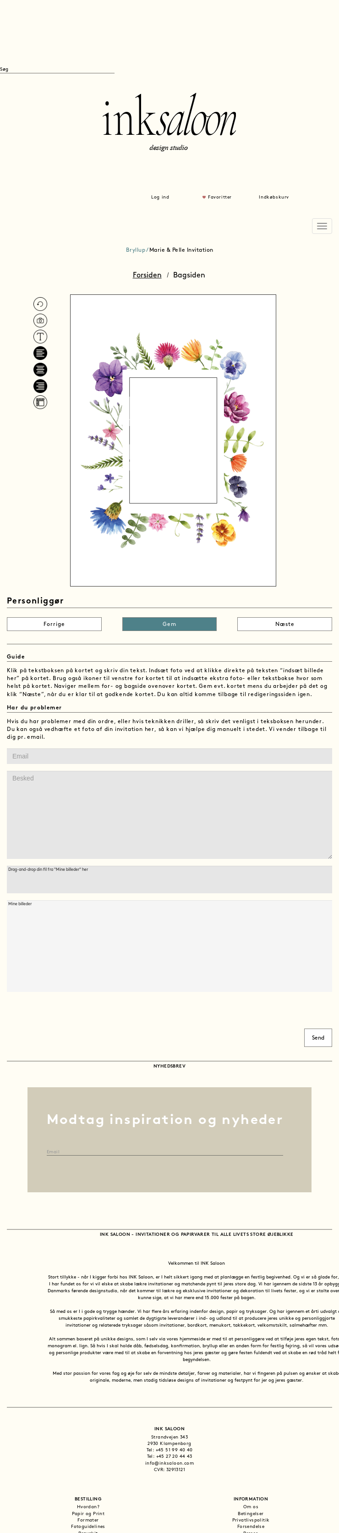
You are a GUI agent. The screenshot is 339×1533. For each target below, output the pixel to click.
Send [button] (318, 1038)
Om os (250, 1507)
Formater (87, 1520)
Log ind (160, 197)
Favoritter (220, 197)
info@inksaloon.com (169, 1463)
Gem (169, 624)
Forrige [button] (54, 624)
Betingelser (250, 1513)
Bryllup (136, 250)
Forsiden (147, 275)
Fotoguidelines (88, 1526)
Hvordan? (88, 1507)
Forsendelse (250, 1526)
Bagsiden (189, 275)
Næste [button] (285, 624)
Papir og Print (88, 1513)
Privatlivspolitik (251, 1520)
